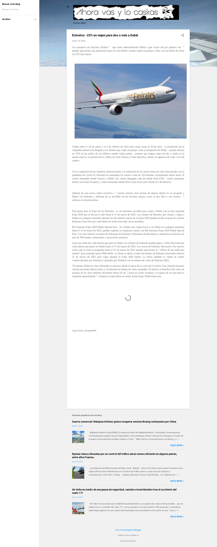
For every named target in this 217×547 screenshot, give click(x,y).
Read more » (177, 445)
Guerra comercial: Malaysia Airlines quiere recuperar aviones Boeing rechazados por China (124, 421)
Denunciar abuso (128, 541)
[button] (182, 35)
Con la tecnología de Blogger (128, 530)
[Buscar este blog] (19, 9)
